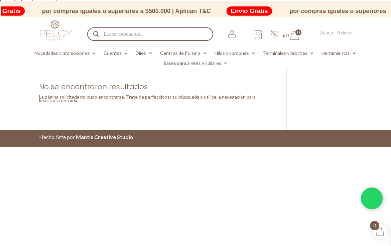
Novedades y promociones (62, 53)
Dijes (141, 53)
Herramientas (335, 53)
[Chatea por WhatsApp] (372, 198)
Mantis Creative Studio (104, 137)
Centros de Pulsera (180, 53)
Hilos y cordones (232, 53)
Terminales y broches (285, 53)
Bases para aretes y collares (192, 63)
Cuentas (113, 53)
